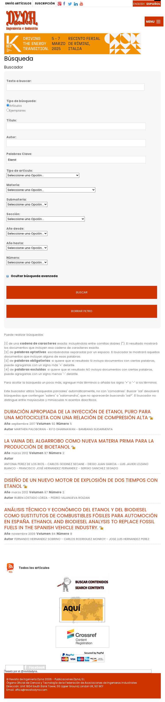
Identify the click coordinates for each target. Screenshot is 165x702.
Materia (12, 185)
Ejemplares (17, 110)
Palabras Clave (18, 154)
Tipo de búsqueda (21, 101)
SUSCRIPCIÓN (45, 3)
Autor (10, 137)
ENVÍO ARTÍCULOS (18, 3)
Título (11, 120)
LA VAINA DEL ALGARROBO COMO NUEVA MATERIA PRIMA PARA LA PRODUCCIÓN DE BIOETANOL (79, 444)
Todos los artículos (34, 568)
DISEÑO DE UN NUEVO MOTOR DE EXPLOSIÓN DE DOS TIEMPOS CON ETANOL (81, 483)
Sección (12, 214)
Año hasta (14, 243)
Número (12, 258)
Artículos (15, 106)
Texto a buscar (18, 81)
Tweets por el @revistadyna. (21, 671)
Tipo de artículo (19, 171)
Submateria (16, 199)
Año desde (14, 229)
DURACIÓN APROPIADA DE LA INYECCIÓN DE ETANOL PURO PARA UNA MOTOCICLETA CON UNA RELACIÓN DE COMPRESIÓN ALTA (78, 414)
